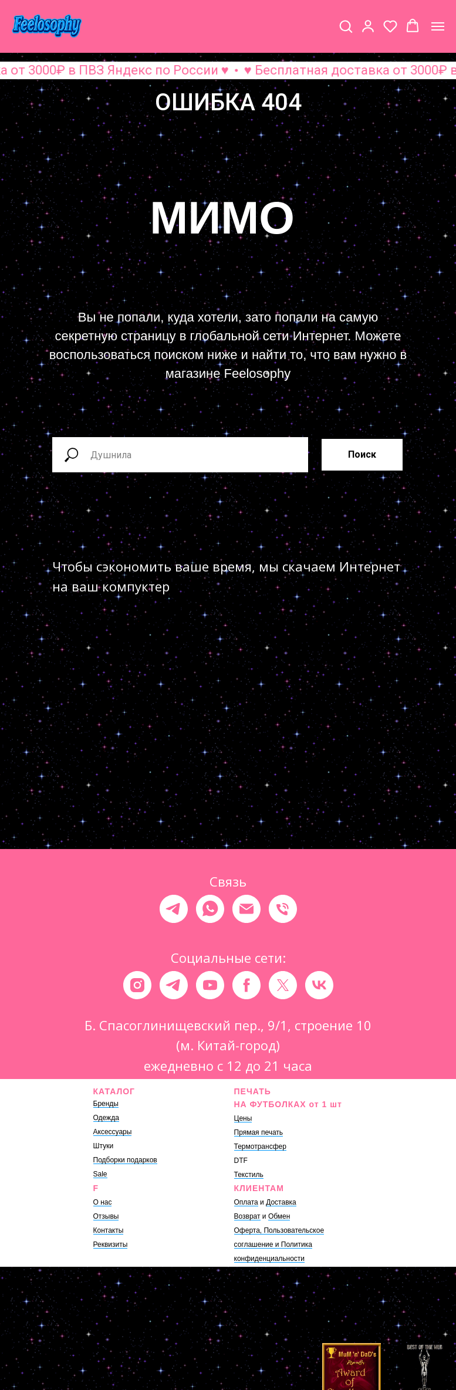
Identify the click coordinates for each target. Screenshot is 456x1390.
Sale (100, 1174)
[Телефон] (283, 909)
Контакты (108, 1230)
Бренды (106, 1104)
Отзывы (106, 1216)
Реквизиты (110, 1244)
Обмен (279, 1216)
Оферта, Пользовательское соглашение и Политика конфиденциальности (279, 1244)
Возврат (247, 1216)
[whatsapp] (210, 909)
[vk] (319, 985)
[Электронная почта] (246, 909)
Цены (243, 1118)
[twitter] (283, 985)
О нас (102, 1202)
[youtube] (210, 985)
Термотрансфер (260, 1146)
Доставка (281, 1202)
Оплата (246, 1202)
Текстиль (249, 1175)
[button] (346, 26)
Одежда (106, 1118)
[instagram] (137, 985)
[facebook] (246, 985)
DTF (241, 1160)
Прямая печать (258, 1132)
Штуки (103, 1146)
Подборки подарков (125, 1160)
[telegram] (174, 909)
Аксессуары (112, 1132)
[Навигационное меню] (437, 26)
